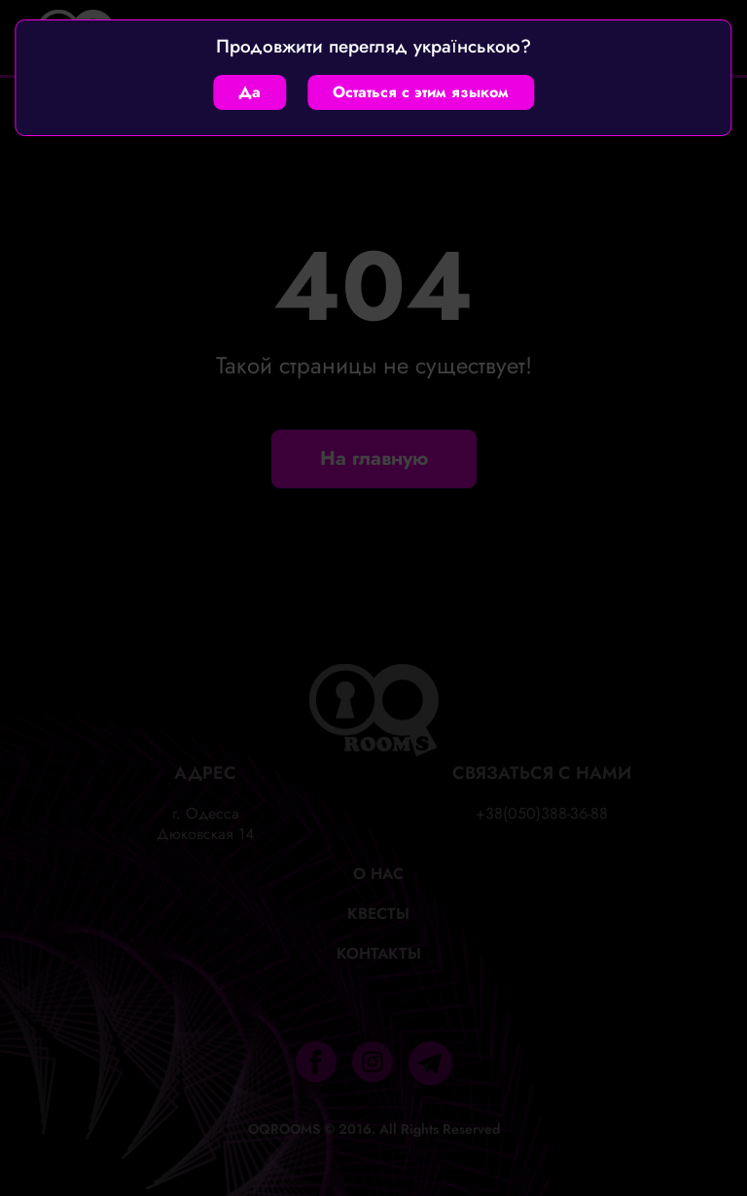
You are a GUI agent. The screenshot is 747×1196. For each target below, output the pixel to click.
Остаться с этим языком (421, 92)
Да (249, 92)
